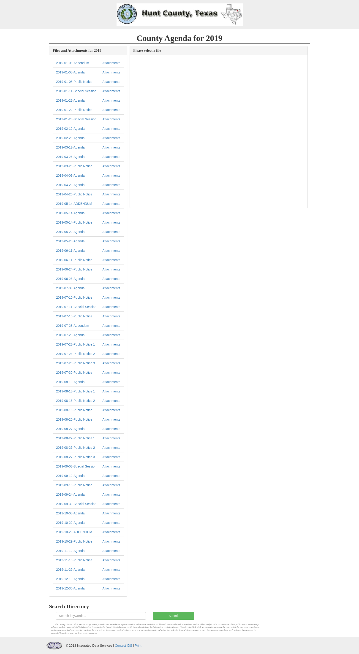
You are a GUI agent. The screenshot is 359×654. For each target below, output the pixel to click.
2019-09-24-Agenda (70, 494)
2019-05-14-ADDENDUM (74, 203)
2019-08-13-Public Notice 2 (75, 401)
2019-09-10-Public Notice (74, 485)
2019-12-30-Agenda (70, 588)
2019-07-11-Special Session (76, 307)
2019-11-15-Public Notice (74, 560)
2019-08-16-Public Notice (74, 410)
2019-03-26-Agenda (70, 157)
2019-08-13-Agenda (70, 382)
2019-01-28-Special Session (76, 119)
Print (138, 645)
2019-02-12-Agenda (70, 128)
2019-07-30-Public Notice (74, 372)
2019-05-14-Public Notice (74, 222)
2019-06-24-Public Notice (74, 269)
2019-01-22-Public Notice (74, 110)
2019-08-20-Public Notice (74, 419)
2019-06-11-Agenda (70, 250)
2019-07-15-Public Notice (74, 316)
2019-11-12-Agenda (70, 551)
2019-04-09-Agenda (70, 175)
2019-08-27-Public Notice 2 (75, 447)
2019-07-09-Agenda (70, 288)
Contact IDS (123, 645)
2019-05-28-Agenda (70, 241)
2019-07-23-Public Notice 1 (75, 344)
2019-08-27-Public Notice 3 (75, 457)
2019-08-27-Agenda (70, 429)
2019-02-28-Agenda (70, 138)
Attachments (111, 63)
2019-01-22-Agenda (70, 100)
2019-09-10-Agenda (70, 476)
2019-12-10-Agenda (70, 579)
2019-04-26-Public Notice (74, 194)
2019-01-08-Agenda (70, 72)
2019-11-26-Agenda (70, 569)
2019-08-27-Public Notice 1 (75, 438)
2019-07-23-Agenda (70, 335)
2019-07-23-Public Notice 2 (75, 354)
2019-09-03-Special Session (76, 466)
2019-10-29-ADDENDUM (74, 532)
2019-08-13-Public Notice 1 (75, 391)
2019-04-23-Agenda (70, 185)
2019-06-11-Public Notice (74, 260)
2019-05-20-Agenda (70, 232)
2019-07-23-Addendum (72, 325)
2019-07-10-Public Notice (74, 297)
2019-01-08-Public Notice (74, 82)
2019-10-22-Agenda (70, 522)
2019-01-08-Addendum (72, 63)
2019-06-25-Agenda (70, 279)
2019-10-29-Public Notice (74, 541)
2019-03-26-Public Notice (74, 166)
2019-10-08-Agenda (70, 513)
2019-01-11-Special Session (76, 91)
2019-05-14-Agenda (70, 213)
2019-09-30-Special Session (76, 504)
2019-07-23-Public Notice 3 (75, 363)
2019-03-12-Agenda (70, 147)
